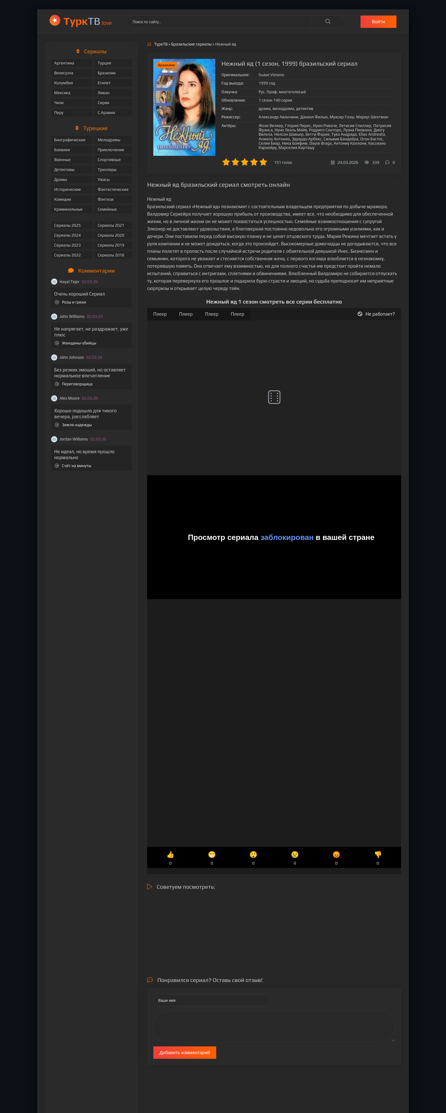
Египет (104, 83)
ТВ (87, 21)
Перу (58, 112)
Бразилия (107, 73)
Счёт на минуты (73, 466)
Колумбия (63, 83)
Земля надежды (73, 425)
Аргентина (64, 63)
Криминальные (68, 209)
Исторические (67, 189)
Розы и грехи (70, 302)
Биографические (69, 140)
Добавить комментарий (185, 1052)
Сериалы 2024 (67, 235)
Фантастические (113, 189)
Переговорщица (74, 384)
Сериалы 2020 (111, 235)
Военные (62, 159)
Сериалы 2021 (111, 225)
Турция (104, 63)
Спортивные (109, 159)
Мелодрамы (109, 140)
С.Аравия (106, 112)
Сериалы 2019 (111, 245)
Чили (59, 102)
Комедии (62, 199)
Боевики (62, 149)
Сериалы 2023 (67, 245)
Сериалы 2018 (111, 255)
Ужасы (104, 179)
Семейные (107, 209)
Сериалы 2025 (67, 225)
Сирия (103, 102)
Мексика (62, 92)
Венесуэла (63, 73)
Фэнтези (105, 199)
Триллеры (107, 169)
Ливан (103, 92)
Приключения (111, 149)
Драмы (60, 179)
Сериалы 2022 (67, 255)
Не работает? (376, 314)
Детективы (64, 169)
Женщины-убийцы (75, 343)
